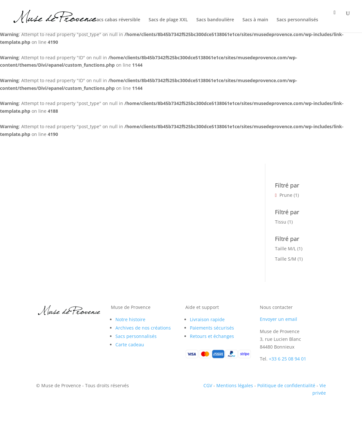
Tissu (280, 222)
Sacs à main (255, 20)
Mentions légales (234, 385)
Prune (285, 195)
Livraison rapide (207, 319)
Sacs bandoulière (215, 20)
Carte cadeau (129, 344)
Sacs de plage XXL (168, 20)
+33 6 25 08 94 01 (287, 359)
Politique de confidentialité (286, 385)
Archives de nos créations (143, 328)
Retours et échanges (212, 336)
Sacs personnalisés (297, 20)
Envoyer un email (278, 319)
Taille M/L (285, 248)
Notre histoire (130, 319)
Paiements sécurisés (212, 328)
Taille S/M (285, 259)
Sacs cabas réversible (117, 20)
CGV (207, 385)
